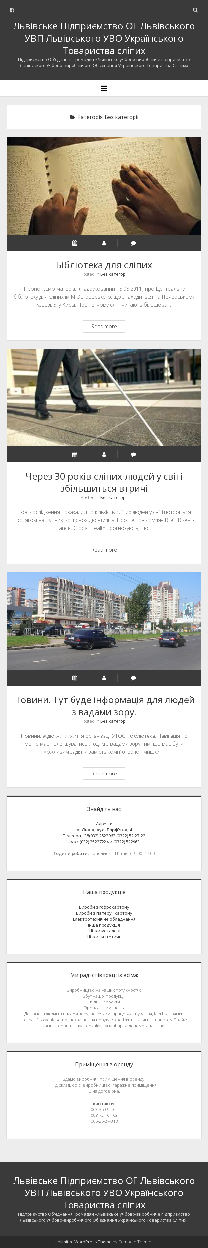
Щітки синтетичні (104, 937)
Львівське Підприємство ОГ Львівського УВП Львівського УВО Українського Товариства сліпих (104, 38)
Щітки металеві (104, 931)
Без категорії (114, 274)
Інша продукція (104, 925)
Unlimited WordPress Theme (83, 1242)
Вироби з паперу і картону (104, 913)
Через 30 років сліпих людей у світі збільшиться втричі (104, 397)
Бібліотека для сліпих (104, 186)
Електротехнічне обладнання (104, 919)
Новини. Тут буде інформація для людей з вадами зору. (104, 621)
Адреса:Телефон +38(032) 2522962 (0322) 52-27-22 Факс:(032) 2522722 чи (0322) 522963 (104, 833)
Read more (108, 327)
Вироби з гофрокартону (104, 907)
